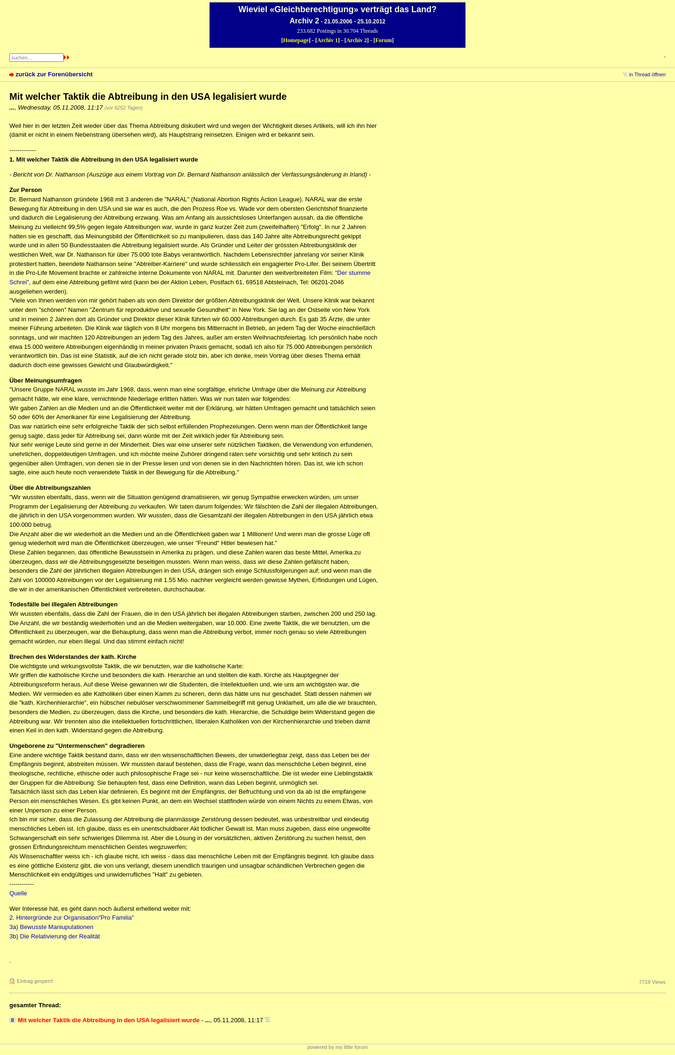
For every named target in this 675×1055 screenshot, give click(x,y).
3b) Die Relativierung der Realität (54, 936)
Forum (383, 40)
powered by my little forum (338, 1047)
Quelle (18, 893)
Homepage (296, 40)
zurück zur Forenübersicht (54, 74)
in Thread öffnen (647, 74)
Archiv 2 (356, 40)
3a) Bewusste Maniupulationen (51, 926)
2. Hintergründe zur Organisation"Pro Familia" (71, 917)
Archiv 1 (327, 40)
